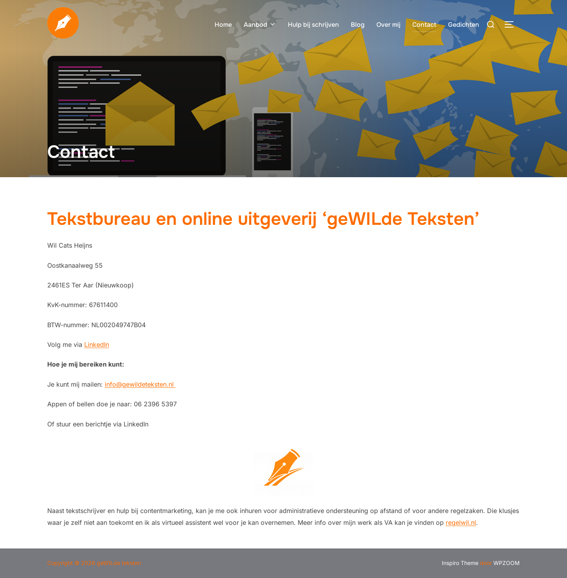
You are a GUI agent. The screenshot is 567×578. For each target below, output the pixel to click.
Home (223, 24)
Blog (358, 24)
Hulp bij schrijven (313, 24)
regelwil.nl (461, 522)
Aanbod (260, 24)
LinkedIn (96, 344)
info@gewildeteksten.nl (140, 384)
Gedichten (463, 24)
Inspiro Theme (460, 562)
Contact (424, 24)
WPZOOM (506, 562)
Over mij (388, 24)
